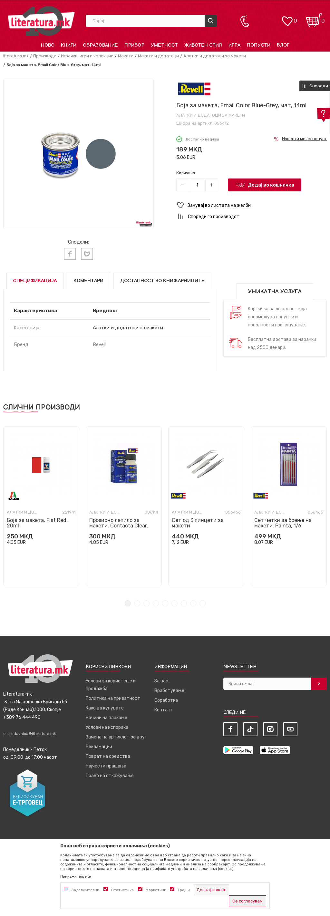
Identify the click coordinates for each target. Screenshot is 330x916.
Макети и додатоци (158, 55)
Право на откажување (110, 774)
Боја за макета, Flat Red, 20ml (37, 521)
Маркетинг (156, 890)
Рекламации (99, 745)
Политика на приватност (113, 697)
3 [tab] (146, 602)
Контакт (163, 708)
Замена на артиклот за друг (116, 735)
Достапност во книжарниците (162, 279)
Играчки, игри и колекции (87, 55)
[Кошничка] (314, 18)
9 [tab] (202, 602)
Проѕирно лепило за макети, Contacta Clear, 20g (118, 524)
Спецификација (35, 279)
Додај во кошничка (271, 185)
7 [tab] (184, 602)
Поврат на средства (108, 755)
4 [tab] (156, 602)
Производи (44, 55)
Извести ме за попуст (304, 138)
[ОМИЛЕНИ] (287, 18)
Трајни (184, 890)
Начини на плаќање (106, 716)
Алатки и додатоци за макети (214, 55)
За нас (161, 679)
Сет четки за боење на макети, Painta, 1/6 (283, 521)
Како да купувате (105, 706)
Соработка (166, 699)
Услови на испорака (107, 726)
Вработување (169, 689)
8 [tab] (193, 602)
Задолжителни (85, 890)
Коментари (88, 279)
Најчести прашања (106, 764)
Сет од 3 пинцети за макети (198, 521)
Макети (125, 55)
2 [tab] (137, 602)
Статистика (122, 890)
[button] (251, 205)
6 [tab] (174, 602)
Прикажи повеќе (75, 876)
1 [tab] (128, 602)
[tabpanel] (41, 505)
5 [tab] (165, 602)
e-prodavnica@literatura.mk (29, 732)
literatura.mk (16, 55)
